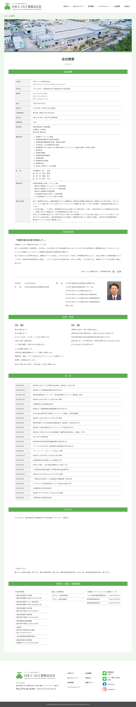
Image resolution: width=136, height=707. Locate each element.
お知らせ (66, 6)
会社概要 (117, 6)
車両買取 (91, 6)
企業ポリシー (89, 682)
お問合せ (127, 6)
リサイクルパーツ (104, 6)
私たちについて (78, 6)
